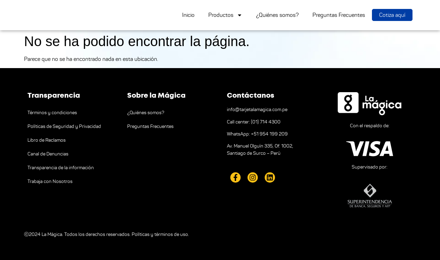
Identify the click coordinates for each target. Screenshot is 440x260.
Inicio (188, 15)
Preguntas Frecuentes (338, 15)
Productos (225, 15)
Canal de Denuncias (48, 154)
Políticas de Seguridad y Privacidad (64, 126)
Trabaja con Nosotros (50, 181)
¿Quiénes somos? (277, 15)
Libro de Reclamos (47, 140)
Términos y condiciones (52, 113)
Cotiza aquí (392, 15)
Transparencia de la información (61, 168)
